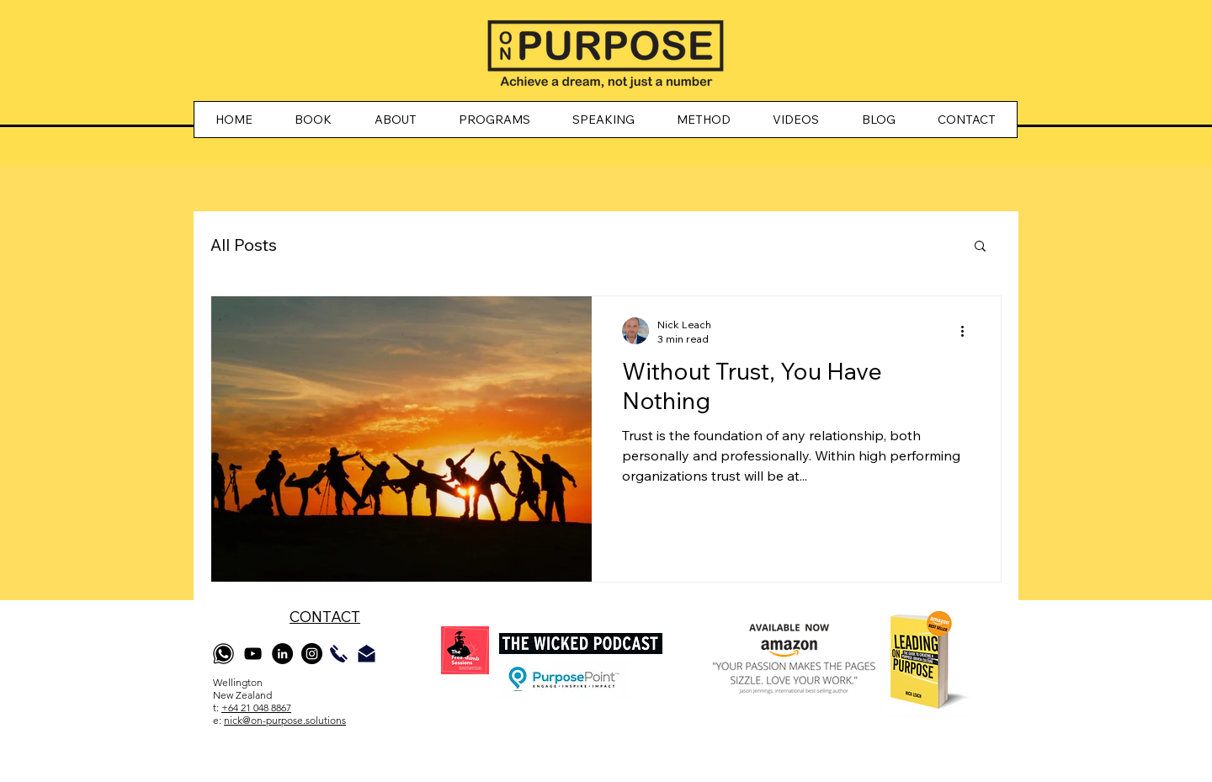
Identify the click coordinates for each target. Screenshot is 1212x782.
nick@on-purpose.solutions (285, 720)
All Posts (243, 244)
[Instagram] (311, 653)
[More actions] (968, 331)
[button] (980, 247)
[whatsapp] (223, 653)
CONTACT (325, 616)
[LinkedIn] (282, 653)
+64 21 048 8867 (256, 707)
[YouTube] (252, 653)
